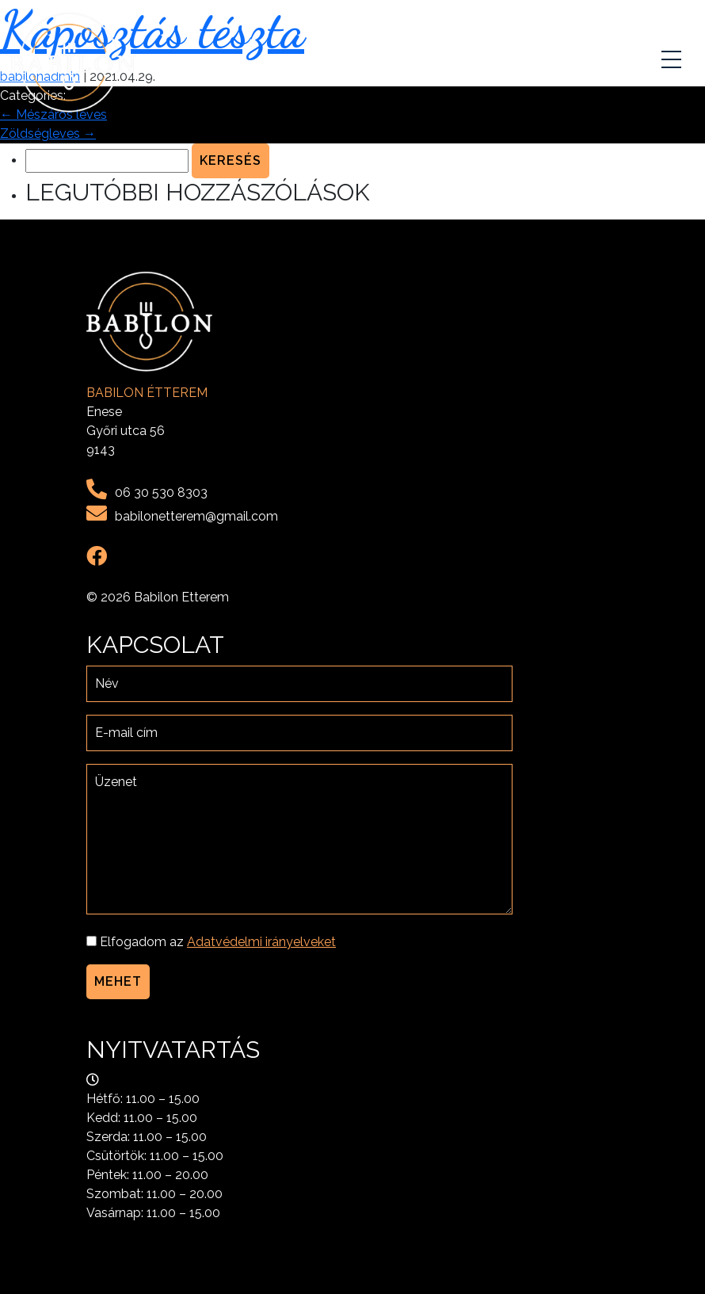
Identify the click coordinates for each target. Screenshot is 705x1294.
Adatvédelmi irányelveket (261, 941)
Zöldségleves (48, 133)
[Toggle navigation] (673, 62)
